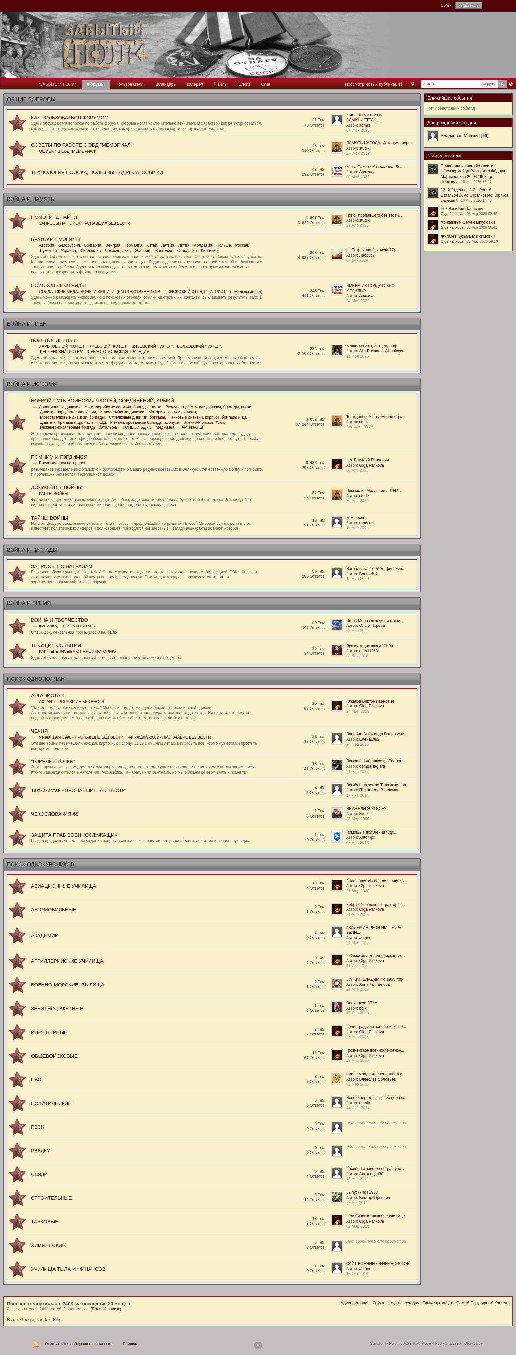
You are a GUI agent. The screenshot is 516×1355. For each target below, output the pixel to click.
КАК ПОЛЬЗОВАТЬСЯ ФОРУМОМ (70, 117)
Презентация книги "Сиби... (371, 646)
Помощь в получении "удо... (371, 832)
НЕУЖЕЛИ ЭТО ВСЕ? (366, 808)
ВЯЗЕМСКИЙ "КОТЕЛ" (152, 346)
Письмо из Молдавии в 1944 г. (373, 490)
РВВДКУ (40, 1150)
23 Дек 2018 (357, 656)
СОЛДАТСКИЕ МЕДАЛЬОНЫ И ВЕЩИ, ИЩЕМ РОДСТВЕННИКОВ (99, 291)
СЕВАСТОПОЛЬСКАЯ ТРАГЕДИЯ (119, 351)
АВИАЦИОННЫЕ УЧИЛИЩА (63, 886)
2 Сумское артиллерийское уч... (375, 955)
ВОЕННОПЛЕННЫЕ (54, 340)
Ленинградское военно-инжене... (376, 1026)
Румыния (48, 250)
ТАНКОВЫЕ (44, 1221)
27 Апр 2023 (357, 1037)
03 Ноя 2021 (357, 630)
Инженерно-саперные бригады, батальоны (79, 427)
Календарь (165, 84)
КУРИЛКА (48, 626)
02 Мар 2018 (357, 1226)
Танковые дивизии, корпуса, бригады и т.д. (208, 417)
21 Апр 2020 (357, 914)
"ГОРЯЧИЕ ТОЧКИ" (53, 761)
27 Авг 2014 (357, 1202)
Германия (133, 245)
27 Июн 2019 (358, 153)
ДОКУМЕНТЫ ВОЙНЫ (56, 487)
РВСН (37, 1127)
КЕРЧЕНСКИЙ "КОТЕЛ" (62, 351)
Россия (241, 245)
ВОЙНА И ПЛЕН (27, 324)
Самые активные (437, 1303)
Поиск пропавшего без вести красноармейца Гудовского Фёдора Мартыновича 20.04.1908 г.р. (473, 171)
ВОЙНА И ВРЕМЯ (29, 603)
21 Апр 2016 (357, 771)
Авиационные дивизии (60, 407)
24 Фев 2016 (357, 744)
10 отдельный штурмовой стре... (376, 416)
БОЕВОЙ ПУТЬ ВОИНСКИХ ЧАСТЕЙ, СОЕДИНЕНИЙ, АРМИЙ (102, 400)
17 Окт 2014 (357, 1273)
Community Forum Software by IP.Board (402, 1343)
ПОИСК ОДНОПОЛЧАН (35, 679)
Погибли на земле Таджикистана (376, 785)
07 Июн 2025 (358, 130)
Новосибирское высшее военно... (376, 1097)
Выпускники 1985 (362, 1192)
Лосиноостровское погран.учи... (375, 1168)
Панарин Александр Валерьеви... (376, 734)
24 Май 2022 (357, 301)
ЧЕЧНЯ (39, 731)
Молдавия (203, 245)
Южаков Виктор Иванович (370, 701)
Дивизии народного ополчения (68, 412)
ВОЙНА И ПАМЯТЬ (30, 199)
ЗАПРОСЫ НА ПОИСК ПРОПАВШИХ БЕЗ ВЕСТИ (84, 223)
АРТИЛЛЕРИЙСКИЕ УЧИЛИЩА (67, 961)
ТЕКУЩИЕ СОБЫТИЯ (56, 645)
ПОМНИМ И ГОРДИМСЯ (59, 457)
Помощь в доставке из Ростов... (375, 761)
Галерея (195, 84)
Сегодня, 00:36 (360, 427)
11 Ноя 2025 (357, 356)
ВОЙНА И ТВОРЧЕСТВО (59, 620)
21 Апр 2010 (357, 989)
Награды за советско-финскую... (375, 568)
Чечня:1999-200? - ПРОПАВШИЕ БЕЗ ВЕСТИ (169, 737)
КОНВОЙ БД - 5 (137, 427)
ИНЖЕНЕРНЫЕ (49, 1032)
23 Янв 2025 (357, 1060)
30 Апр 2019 (357, 501)
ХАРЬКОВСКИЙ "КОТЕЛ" (62, 346)
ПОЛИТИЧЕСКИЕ (51, 1103)
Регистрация (468, 5)
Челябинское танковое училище (375, 1216)
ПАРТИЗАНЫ (191, 427)
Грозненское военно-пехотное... (375, 1050)
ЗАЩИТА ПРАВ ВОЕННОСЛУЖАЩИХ (74, 835)
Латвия (167, 245)
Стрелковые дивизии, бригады (137, 417)
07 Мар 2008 (357, 819)
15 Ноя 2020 (357, 578)
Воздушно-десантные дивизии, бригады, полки (208, 407)
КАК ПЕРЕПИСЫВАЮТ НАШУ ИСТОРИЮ (77, 651)
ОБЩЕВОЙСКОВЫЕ (54, 1056)
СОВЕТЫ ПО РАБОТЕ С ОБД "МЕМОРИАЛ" (81, 145)
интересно (355, 517)
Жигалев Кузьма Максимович (468, 236)
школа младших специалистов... (376, 1074)
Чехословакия (118, 250)
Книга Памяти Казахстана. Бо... (374, 167)
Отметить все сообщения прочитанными (79, 1344)
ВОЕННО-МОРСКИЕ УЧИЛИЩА (67, 984)
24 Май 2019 (357, 711)
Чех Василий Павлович (367, 460)
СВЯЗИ (39, 1174)
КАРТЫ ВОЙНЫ (53, 493)
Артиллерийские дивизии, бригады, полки (123, 407)
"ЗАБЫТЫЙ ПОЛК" (57, 84)
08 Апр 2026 (357, 470)
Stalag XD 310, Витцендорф (371, 346)
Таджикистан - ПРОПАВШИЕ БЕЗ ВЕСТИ (78, 790)
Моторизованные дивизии (172, 412)
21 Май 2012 (357, 942)
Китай (151, 245)
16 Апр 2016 (357, 527)
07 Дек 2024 (357, 260)
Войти (446, 5)
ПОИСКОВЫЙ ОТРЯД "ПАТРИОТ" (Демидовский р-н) (214, 291)
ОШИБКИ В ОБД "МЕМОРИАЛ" (67, 151)
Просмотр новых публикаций (373, 84)
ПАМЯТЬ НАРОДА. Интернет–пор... (379, 143)
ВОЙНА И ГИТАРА (78, 626)
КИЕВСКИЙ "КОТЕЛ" (108, 346)
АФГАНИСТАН (47, 695)
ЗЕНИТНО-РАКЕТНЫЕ (57, 1008)
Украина (68, 250)
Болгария (92, 245)
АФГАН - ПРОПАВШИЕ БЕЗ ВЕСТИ (71, 701)
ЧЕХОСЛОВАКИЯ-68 (55, 814)
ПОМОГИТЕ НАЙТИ (54, 217)
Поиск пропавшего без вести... (374, 215)
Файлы (220, 84)
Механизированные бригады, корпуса (144, 422)
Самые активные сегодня (396, 1303)
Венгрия (112, 245)
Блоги (244, 84)
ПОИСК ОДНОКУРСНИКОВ (40, 864)
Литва (183, 245)
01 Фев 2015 (357, 1084)
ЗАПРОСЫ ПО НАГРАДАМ (61, 566)
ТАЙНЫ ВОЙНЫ (49, 518)
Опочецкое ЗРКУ (361, 1003)
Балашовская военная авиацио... (376, 881)
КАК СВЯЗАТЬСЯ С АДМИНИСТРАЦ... (364, 118)
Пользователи (129, 84)
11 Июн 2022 (358, 965)
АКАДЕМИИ (44, 935)
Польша (223, 245)
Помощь (130, 1344)
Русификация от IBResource (458, 1343)
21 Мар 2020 (357, 891)
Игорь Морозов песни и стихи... (374, 620)
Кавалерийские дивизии (122, 412)
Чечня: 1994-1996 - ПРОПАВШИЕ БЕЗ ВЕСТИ (81, 737)
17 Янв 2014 (357, 795)
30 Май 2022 (357, 177)
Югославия (186, 250)
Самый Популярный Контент (482, 1303)
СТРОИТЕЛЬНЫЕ (51, 1198)
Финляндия (90, 250)
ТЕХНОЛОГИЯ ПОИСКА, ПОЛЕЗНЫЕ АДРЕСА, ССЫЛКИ (97, 172)
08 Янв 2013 (357, 842)
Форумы (96, 84)
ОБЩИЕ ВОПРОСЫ (31, 99)
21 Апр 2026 (357, 225)
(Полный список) (106, 1309)
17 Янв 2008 (357, 1013)
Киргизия (209, 250)
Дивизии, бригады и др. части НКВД (73, 422)
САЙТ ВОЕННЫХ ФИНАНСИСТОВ (378, 1263)
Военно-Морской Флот (203, 422)
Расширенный (510, 84)
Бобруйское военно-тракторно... (375, 904)
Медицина (165, 427)
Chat (265, 84)
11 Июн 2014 (358, 1108)
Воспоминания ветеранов (62, 463)
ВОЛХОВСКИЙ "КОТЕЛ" (199, 346)
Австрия (46, 245)
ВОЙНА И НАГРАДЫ (32, 550)
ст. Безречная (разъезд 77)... (372, 250)
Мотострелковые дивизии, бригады (72, 417)
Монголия (163, 250)
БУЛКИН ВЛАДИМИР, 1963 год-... (376, 979)
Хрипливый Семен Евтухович (468, 222)
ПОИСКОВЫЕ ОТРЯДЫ (58, 285)
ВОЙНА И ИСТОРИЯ (32, 384)
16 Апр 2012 (357, 1179)
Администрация (354, 1303)
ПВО (36, 1079)
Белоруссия (69, 245)
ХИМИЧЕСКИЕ (48, 1245)
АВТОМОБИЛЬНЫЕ (53, 909)
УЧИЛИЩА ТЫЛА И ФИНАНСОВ (68, 1269)
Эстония (142, 250)
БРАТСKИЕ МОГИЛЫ (55, 239)
